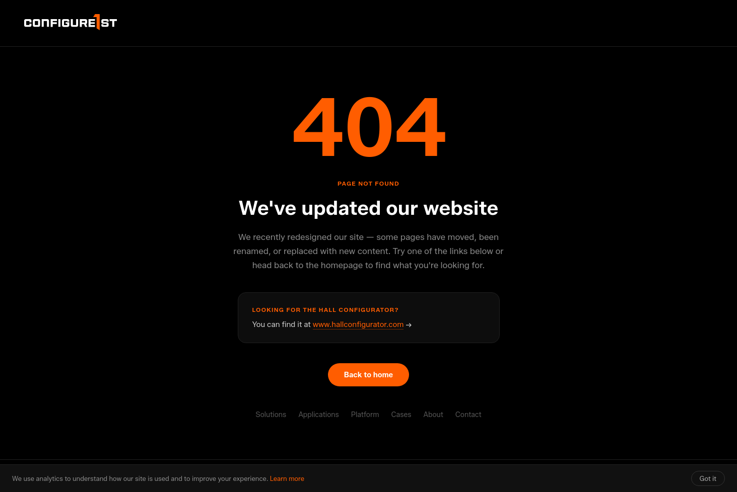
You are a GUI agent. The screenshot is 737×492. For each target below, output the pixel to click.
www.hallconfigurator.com (358, 324)
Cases (401, 415)
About (433, 415)
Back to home (368, 374)
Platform (365, 415)
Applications (318, 415)
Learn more (287, 478)
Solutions (270, 415)
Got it (708, 478)
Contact (468, 415)
